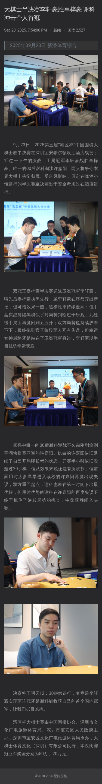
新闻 (57, 30)
